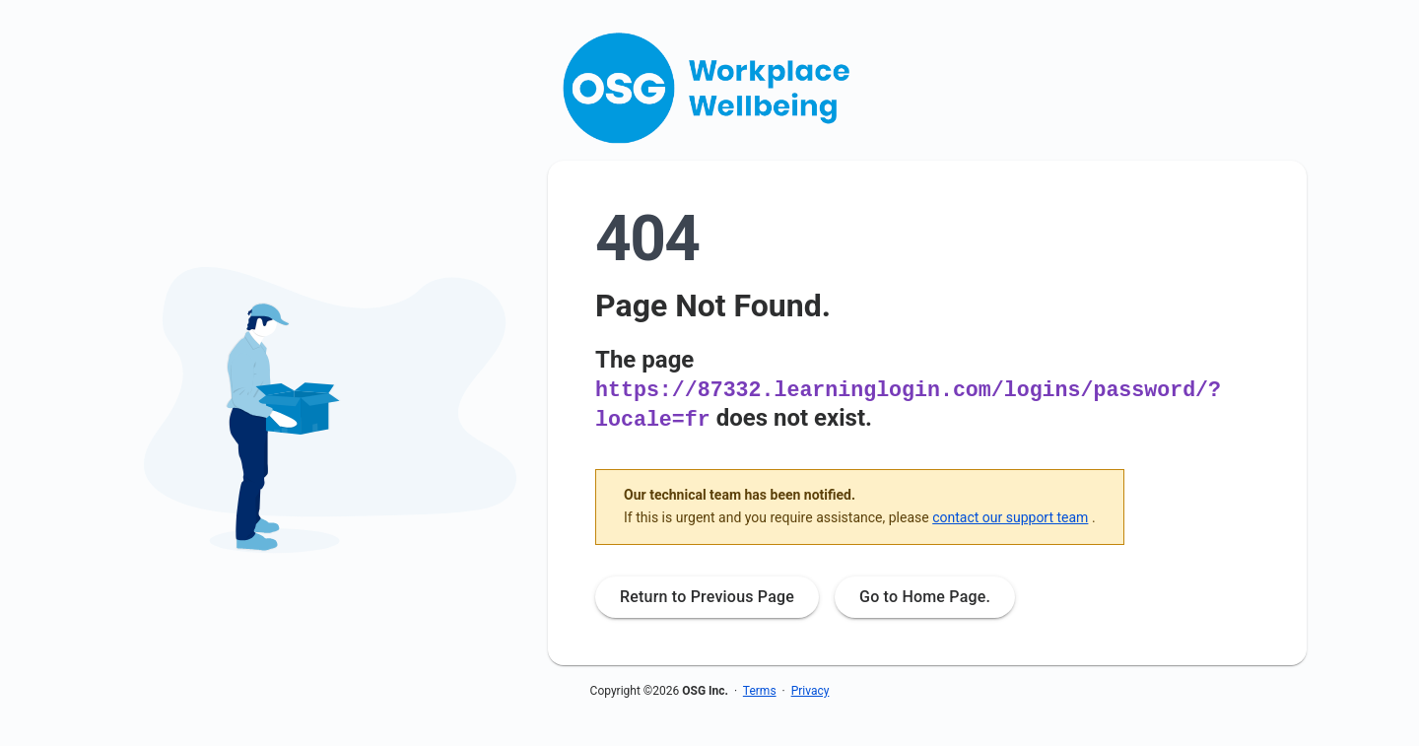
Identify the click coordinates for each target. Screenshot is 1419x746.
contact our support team (1010, 515)
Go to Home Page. (924, 594)
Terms (760, 689)
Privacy (810, 689)
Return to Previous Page (707, 594)
